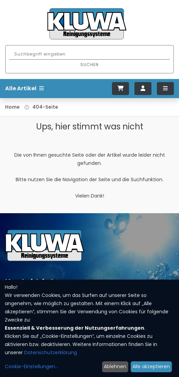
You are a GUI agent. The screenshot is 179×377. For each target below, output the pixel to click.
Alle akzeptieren (151, 366)
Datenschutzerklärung (50, 352)
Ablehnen (115, 366)
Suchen (89, 64)
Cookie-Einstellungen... (31, 366)
